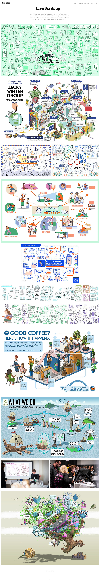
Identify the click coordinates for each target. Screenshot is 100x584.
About (74, 3)
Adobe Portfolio (52, 579)
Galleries (86, 3)
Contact (81, 3)
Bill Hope (6, 3)
